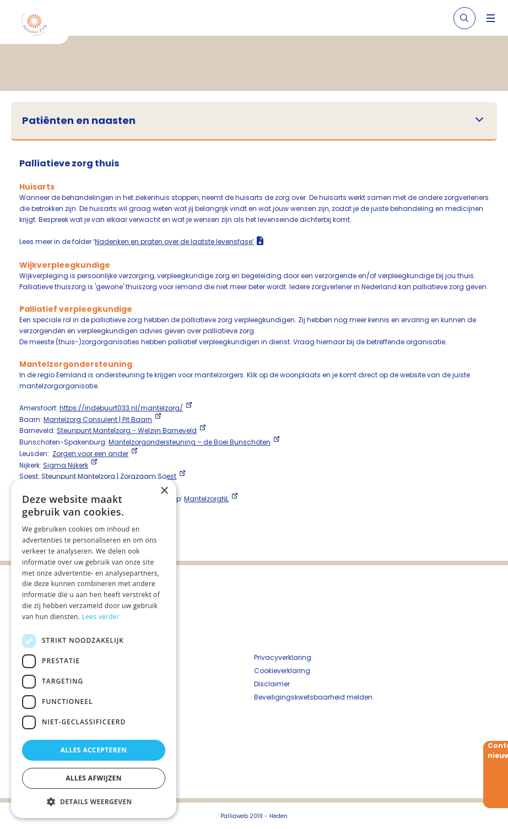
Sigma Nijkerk (65, 465)
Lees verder (101, 616)
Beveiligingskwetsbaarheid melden (313, 697)
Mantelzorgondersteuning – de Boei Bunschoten (190, 442)
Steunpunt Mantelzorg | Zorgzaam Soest (108, 476)
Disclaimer (272, 684)
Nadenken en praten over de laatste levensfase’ (174, 241)
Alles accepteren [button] (94, 750)
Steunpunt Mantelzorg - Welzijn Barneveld (127, 430)
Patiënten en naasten (79, 120)
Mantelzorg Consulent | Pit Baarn (98, 419)
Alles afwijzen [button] (94, 778)
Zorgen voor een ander (90, 453)
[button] (93, 801)
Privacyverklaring (282, 657)
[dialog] (93, 648)
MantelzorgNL (206, 498)
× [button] (164, 491)
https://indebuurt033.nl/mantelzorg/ (121, 408)
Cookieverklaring (282, 670)
